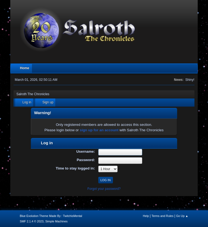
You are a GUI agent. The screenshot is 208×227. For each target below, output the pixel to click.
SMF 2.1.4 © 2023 (32, 221)
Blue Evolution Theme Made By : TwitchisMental (51, 216)
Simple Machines (56, 221)
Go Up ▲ (182, 216)
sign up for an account (99, 130)
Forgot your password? (104, 189)
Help (146, 216)
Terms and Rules (163, 216)
